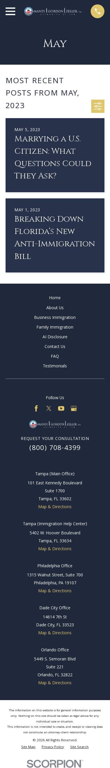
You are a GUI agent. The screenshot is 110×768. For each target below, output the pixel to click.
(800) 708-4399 (55, 448)
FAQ (55, 356)
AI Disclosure (55, 337)
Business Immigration (55, 318)
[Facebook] (36, 408)
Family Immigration (54, 327)
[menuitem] (28, 747)
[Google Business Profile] (74, 408)
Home (55, 298)
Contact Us (55, 347)
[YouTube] (61, 408)
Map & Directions (55, 507)
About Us (55, 308)
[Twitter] (49, 408)
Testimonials (55, 366)
